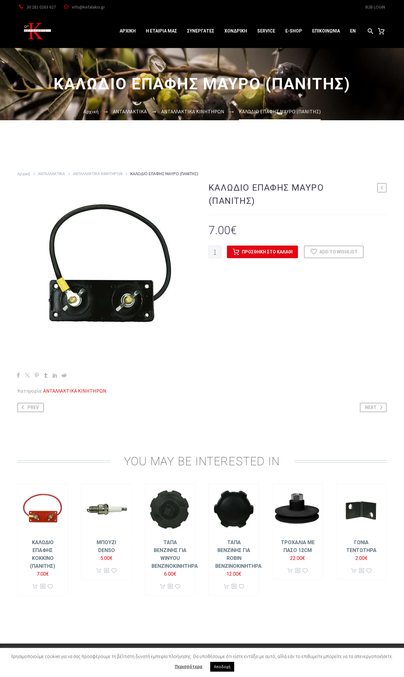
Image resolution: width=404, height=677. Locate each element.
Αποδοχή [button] (222, 666)
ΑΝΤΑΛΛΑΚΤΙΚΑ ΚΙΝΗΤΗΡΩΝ (97, 173)
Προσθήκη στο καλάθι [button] (35, 587)
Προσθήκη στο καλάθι (262, 252)
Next (375, 407)
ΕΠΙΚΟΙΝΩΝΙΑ (326, 30)
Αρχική (23, 173)
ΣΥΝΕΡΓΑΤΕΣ (200, 30)
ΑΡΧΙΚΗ (128, 30)
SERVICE (266, 30)
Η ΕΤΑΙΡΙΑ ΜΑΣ (161, 30)
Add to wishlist (334, 252)
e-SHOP (293, 30)
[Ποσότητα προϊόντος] (215, 252)
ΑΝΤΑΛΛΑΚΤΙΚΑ (51, 173)
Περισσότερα (188, 666)
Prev (29, 407)
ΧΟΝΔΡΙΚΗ (235, 30)
